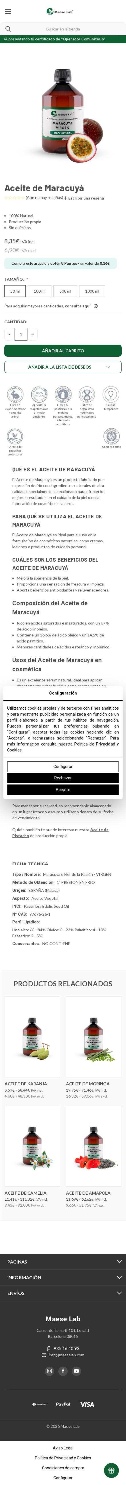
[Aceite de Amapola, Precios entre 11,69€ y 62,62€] (93, 1146)
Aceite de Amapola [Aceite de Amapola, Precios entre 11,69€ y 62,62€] (88, 1193)
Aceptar (63, 789)
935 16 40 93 (66, 1348)
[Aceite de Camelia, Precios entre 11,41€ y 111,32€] (32, 1146)
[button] (84, 198)
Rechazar (63, 778)
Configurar (63, 766)
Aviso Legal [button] (63, 1448)
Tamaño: (14, 279)
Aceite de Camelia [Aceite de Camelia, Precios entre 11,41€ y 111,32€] (26, 1193)
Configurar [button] (63, 1478)
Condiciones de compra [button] (63, 1468)
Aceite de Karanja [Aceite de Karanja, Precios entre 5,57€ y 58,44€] (26, 1083)
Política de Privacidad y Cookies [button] (63, 1458)
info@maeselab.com (66, 1354)
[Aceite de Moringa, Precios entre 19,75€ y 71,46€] (93, 1036)
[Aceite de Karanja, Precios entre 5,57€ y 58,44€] (32, 1036)
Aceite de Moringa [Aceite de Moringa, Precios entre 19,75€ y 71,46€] (88, 1083)
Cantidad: (15, 321)
